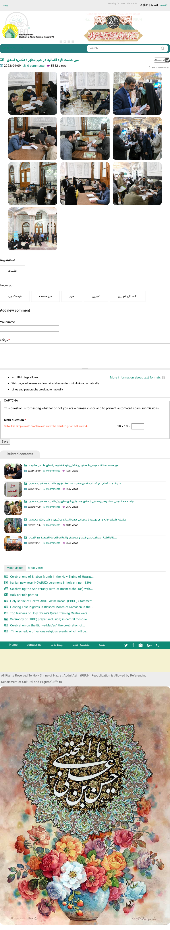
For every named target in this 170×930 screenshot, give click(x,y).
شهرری (96, 296)
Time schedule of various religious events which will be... (49, 631)
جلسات (12, 271)
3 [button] (69, 41)
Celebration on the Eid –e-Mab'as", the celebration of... (47, 625)
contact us (34, 645)
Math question (15, 420)
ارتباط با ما (57, 645)
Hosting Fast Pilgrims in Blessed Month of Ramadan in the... (51, 607)
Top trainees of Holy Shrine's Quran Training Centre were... (50, 613)
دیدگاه (5, 340)
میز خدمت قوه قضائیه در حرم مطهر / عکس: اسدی (42, 60)
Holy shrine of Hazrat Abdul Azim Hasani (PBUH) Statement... (52, 601)
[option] (113, 27)
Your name (7, 322)
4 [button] (72, 41)
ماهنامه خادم (81, 645)
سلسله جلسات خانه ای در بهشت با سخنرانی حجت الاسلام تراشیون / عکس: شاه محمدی (77, 520)
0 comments (35, 66)
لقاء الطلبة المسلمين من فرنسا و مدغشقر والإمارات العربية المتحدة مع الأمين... (73, 538)
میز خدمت (45, 296)
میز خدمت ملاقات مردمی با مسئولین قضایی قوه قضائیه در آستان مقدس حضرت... (75, 465)
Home (13, 645)
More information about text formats (135, 377)
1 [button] (61, 41)
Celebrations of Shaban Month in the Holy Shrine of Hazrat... (52, 577)
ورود (5, 5)
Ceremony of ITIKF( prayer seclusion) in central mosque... (49, 619)
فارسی (163, 5)
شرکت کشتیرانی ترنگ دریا (15, 668)
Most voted (36, 568)
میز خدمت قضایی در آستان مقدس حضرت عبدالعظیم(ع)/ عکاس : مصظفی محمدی (75, 484)
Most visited (15, 568)
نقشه (102, 645)
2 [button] (65, 41)
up (162, 59)
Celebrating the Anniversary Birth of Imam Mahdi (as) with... (51, 589)
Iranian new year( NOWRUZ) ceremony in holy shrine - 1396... (52, 583)
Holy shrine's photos (24, 595)
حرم (72, 296)
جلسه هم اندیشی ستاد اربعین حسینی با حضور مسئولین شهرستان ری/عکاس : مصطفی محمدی (81, 501)
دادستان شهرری (127, 296)
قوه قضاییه (14, 296)
